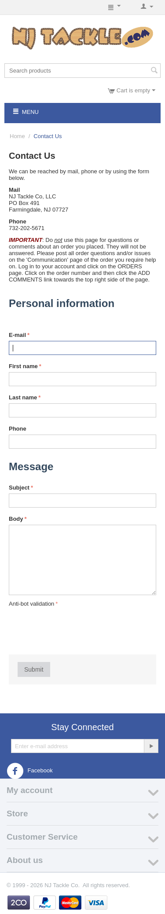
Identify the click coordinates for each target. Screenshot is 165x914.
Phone (17, 428)
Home (17, 136)
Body (16, 518)
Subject (19, 487)
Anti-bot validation (31, 603)
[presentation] (76, 626)
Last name (23, 397)
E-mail (17, 335)
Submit (34, 669)
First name (23, 366)
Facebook (30, 771)
